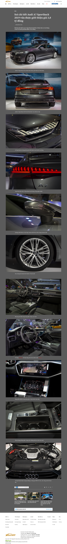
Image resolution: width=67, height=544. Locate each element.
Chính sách (7, 519)
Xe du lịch (16, 519)
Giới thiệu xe (54, 521)
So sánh (24, 521)
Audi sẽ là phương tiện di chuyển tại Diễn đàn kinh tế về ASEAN (20, 502)
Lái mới (27, 3)
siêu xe (40, 357)
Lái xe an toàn (33, 524)
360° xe (9, 3)
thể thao (21, 357)
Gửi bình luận (49, 509)
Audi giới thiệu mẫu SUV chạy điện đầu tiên (33, 501)
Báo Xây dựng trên (23, 487)
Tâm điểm (7, 527)
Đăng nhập (60, 1)
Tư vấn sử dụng (33, 519)
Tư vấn (53, 524)
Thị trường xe (15, 3)
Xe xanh (38, 3)
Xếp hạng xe (25, 524)
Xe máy (16, 524)
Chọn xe (32, 521)
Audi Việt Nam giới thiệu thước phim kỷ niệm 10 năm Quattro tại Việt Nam (46, 503)
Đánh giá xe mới (26, 519)
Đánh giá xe (22, 3)
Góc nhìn (7, 524)
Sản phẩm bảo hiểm (41, 519)
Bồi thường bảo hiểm (42, 521)
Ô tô (59, 519)
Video (43, 3)
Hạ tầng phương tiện (9, 521)
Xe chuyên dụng (18, 521)
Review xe (54, 519)
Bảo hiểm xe (33, 3)
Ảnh (47, 3)
